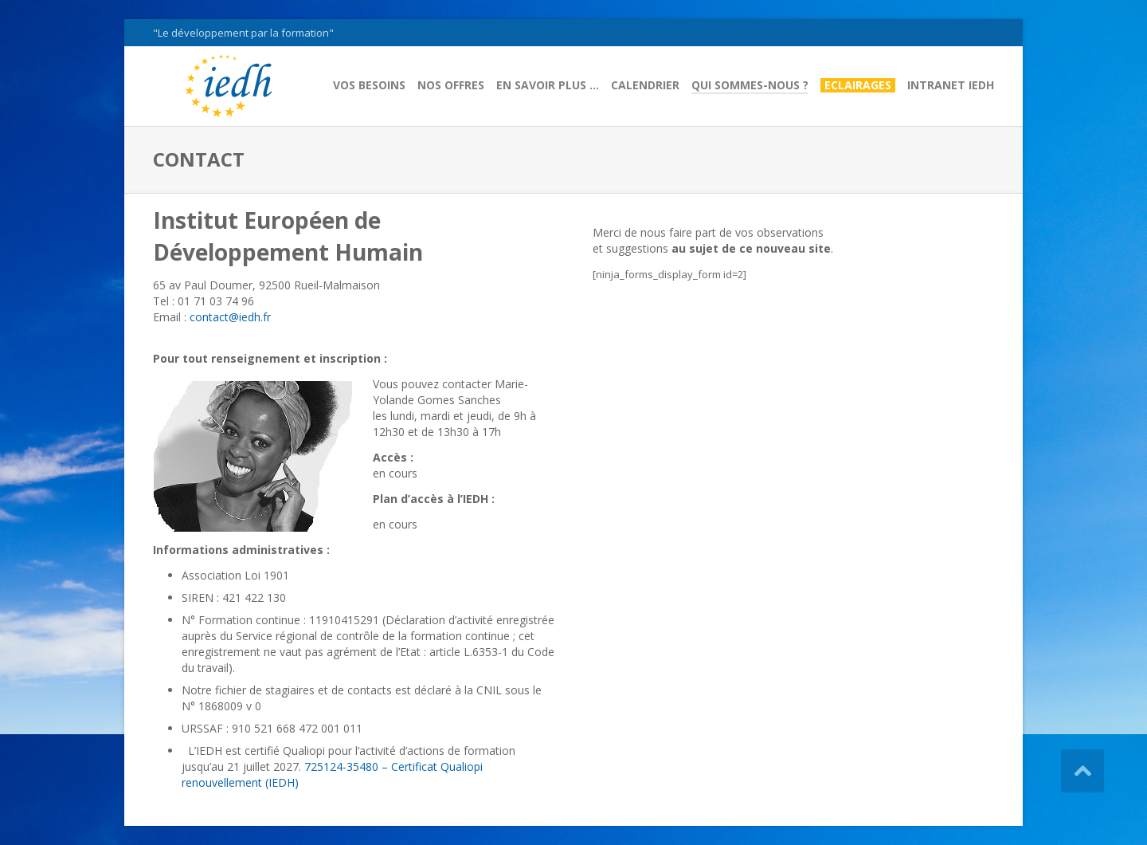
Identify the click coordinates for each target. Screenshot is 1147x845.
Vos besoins (369, 85)
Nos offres (450, 85)
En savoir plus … (547, 85)
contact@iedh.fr (230, 316)
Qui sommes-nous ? (749, 85)
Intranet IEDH (950, 85)
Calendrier (645, 85)
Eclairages (857, 85)
